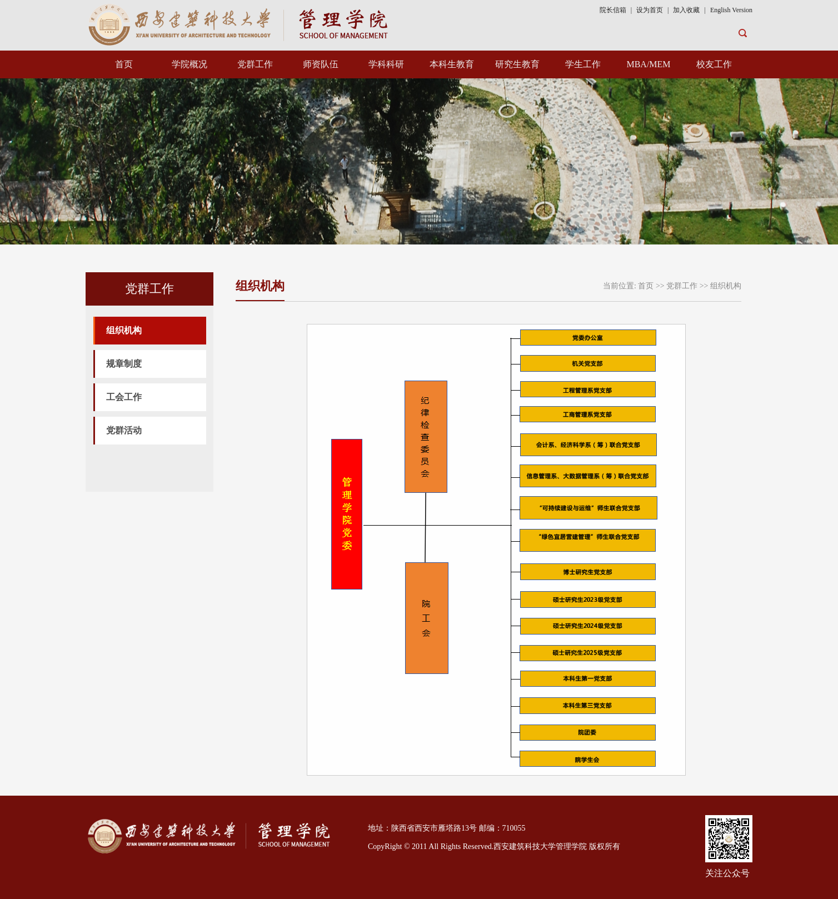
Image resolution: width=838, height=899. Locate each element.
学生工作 (583, 64)
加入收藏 (687, 10)
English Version (731, 10)
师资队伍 (320, 64)
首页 (124, 64)
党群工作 (255, 64)
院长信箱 (613, 10)
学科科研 (386, 64)
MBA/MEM (648, 64)
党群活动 (124, 430)
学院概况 (189, 64)
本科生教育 (452, 64)
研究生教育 (517, 64)
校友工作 (714, 64)
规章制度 (124, 363)
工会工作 (124, 397)
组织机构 (124, 330)
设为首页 (649, 10)
